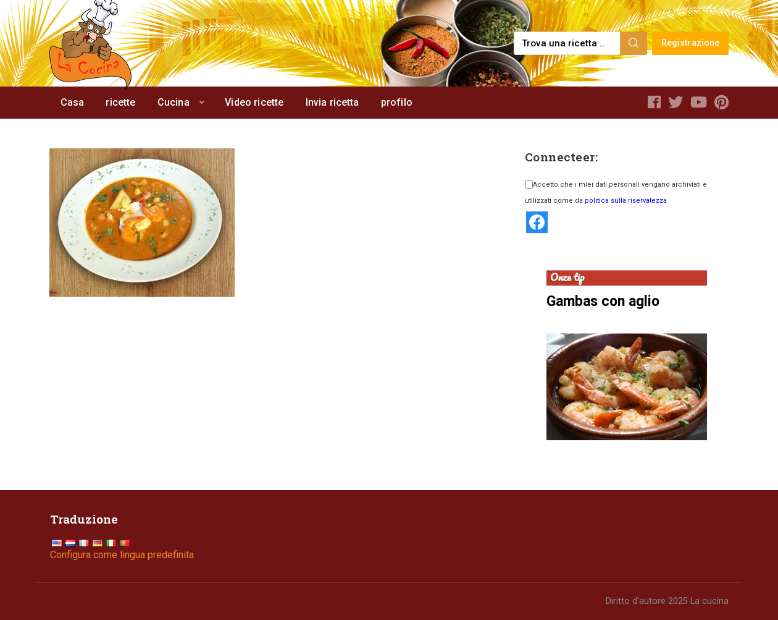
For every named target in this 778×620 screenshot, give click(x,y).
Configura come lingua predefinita (122, 555)
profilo (396, 102)
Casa (73, 102)
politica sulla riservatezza (626, 201)
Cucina (173, 102)
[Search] (633, 43)
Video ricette (254, 102)
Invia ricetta (332, 102)
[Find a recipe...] (568, 43)
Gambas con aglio (602, 301)
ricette (120, 102)
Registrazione (690, 43)
